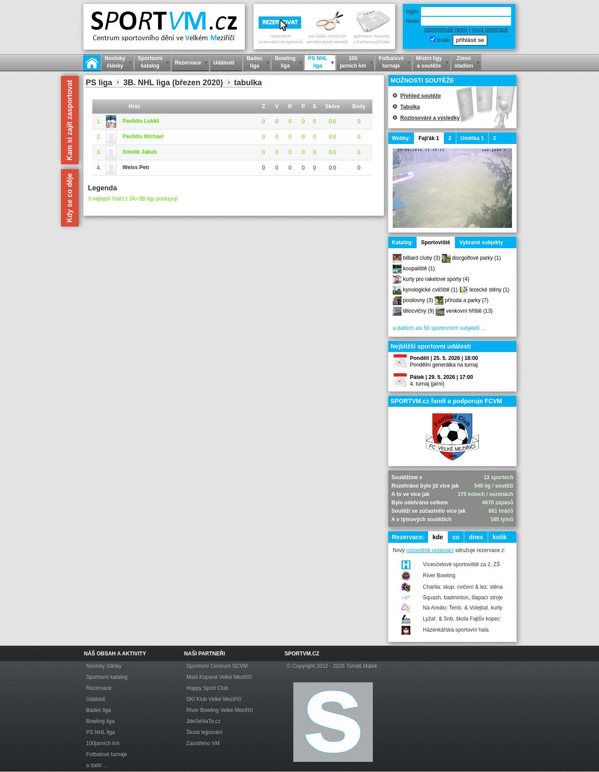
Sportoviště (435, 242)
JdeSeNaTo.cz (203, 721)
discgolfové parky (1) (476, 258)
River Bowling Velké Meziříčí (219, 710)
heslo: (413, 21)
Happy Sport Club (207, 688)
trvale (443, 40)
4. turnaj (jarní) (427, 384)
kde (437, 537)
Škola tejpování (204, 732)
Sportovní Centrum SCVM (217, 666)
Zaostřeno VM (203, 743)
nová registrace (490, 29)
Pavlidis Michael (142, 136)
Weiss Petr (135, 167)
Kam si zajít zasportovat (69, 120)
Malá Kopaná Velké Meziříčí (219, 677)
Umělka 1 (472, 138)
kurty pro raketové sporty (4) (436, 279)
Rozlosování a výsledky (430, 118)
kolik (500, 537)
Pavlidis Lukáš (140, 121)
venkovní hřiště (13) (469, 311)
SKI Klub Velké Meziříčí (214, 699)
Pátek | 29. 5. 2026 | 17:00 (441, 377)
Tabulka (410, 107)
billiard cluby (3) (421, 258)
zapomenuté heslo (445, 29)
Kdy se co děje (69, 198)
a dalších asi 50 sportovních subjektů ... (439, 328)
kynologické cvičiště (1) (430, 290)
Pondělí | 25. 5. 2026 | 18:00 (444, 358)
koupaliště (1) (419, 268)
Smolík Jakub (139, 152)
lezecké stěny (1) (489, 290)
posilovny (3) (418, 300)
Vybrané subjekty (481, 242)
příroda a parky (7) (467, 300)
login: (412, 11)
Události (95, 699)
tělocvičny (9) (418, 311)
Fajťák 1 (428, 138)
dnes (476, 537)
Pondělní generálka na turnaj (444, 365)
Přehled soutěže (420, 96)
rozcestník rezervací (430, 550)
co (455, 537)
